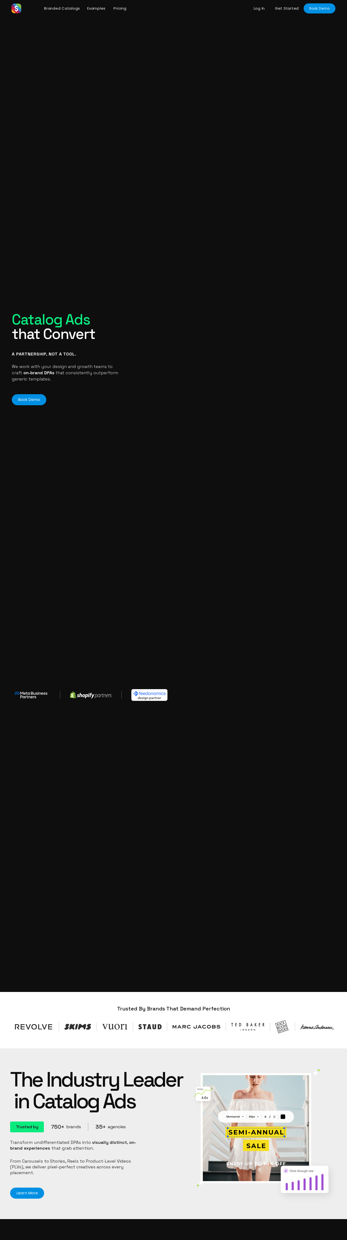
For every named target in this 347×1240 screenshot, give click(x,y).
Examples (96, 8)
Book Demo (319, 8)
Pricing (119, 8)
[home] (26, 8)
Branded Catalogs (62, 8)
